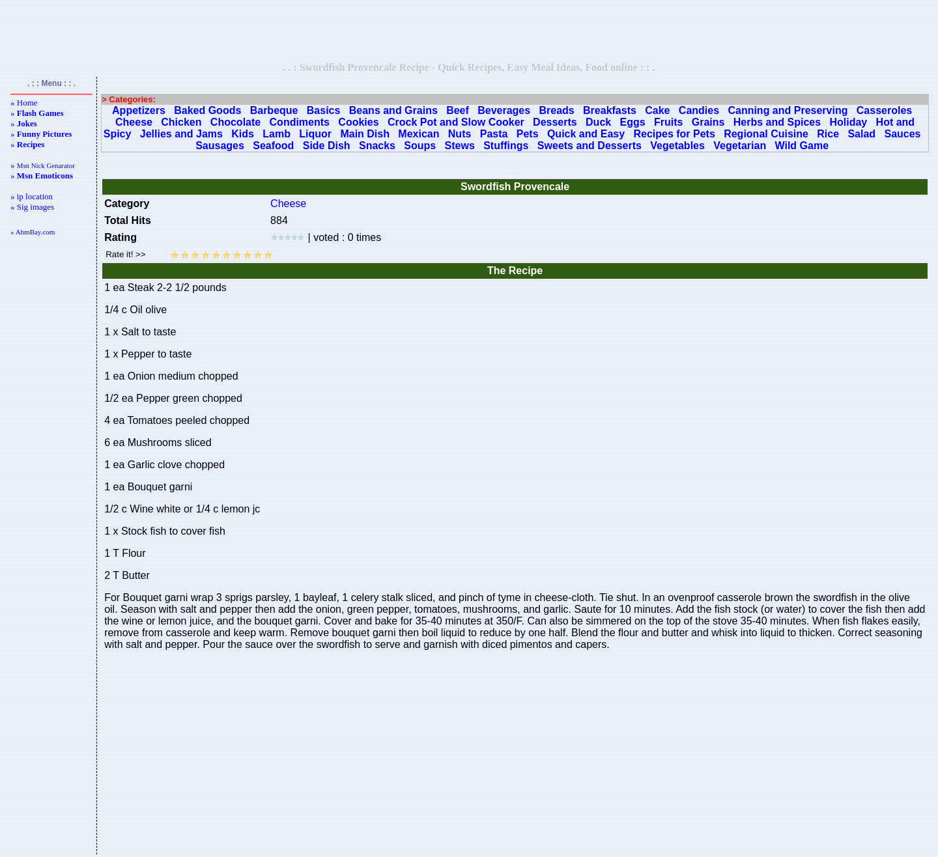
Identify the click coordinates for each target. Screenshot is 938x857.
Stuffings (505, 145)
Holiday (848, 122)
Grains (708, 122)
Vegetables (677, 145)
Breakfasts (609, 110)
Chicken (181, 122)
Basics (324, 110)
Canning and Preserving (787, 110)
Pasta (494, 133)
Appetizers (138, 110)
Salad (861, 133)
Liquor (315, 133)
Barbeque (274, 110)
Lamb (277, 133)
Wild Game (802, 145)
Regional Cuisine (766, 133)
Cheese (133, 122)
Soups (420, 145)
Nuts (460, 133)
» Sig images (32, 207)
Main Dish (365, 133)
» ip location (31, 196)
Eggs (633, 122)
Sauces (902, 133)
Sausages (219, 145)
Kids (242, 133)
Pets (528, 133)
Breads (556, 110)
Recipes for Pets (674, 133)
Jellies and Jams (181, 133)
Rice (828, 133)
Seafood (273, 145)
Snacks (377, 145)
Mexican (418, 133)
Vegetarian (739, 145)
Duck (598, 122)
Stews (460, 145)
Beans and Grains (393, 110)
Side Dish (326, 145)
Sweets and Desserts (589, 145)
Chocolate (235, 122)
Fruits (668, 122)
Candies (699, 110)
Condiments (300, 122)
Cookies (358, 122)
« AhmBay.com (32, 232)
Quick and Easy (586, 133)
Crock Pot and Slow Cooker (456, 122)
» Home (24, 102)
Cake (657, 110)
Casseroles (884, 110)
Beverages (503, 110)
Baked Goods (207, 110)
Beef (457, 110)
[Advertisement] (469, 30)
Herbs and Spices (777, 122)
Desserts (555, 122)
